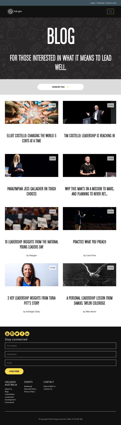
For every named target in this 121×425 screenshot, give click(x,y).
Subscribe (14, 371)
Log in (92, 3)
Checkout (100, 3)
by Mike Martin (89, 311)
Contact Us (48, 389)
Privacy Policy (29, 391)
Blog (6, 391)
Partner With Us (49, 386)
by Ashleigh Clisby (31, 311)
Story (52, 105)
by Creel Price (89, 255)
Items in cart (111, 3)
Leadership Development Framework (10, 399)
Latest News (10, 394)
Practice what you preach (89, 242)
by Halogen (31, 255)
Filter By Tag (60, 87)
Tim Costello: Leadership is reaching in (89, 136)
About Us (8, 389)
